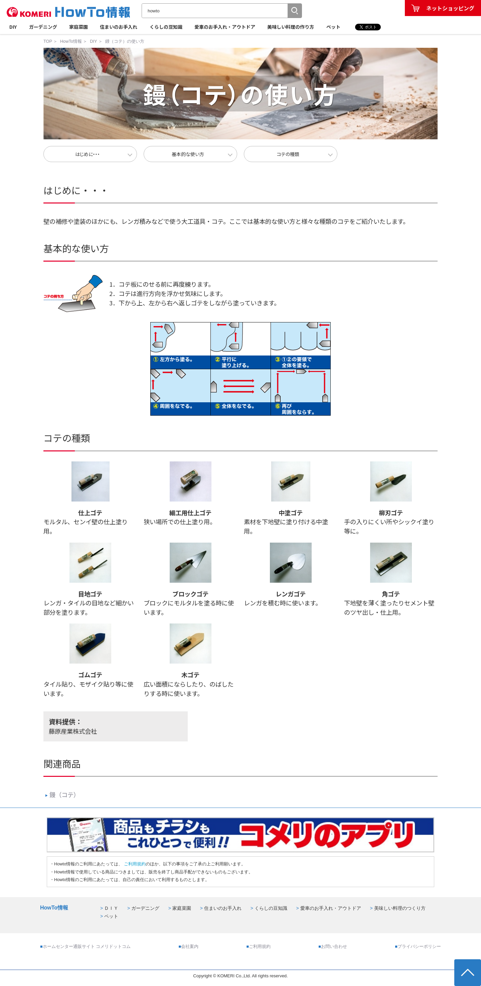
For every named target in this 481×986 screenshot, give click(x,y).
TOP (47, 41)
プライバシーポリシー (419, 946)
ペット (333, 26)
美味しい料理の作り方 (290, 26)
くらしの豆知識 (166, 26)
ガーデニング (43, 26)
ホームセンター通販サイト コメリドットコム (87, 946)
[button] (295, 11)
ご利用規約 (134, 863)
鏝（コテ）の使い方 (124, 41)
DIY (13, 26)
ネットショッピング (450, 8)
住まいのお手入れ (118, 26)
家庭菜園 (78, 26)
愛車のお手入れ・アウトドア (224, 26)
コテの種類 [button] (288, 154)
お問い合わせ (334, 946)
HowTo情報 (71, 41)
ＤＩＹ (111, 908)
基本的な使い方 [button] (188, 154)
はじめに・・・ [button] (87, 154)
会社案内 (189, 946)
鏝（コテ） (62, 794)
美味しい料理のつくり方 (400, 908)
